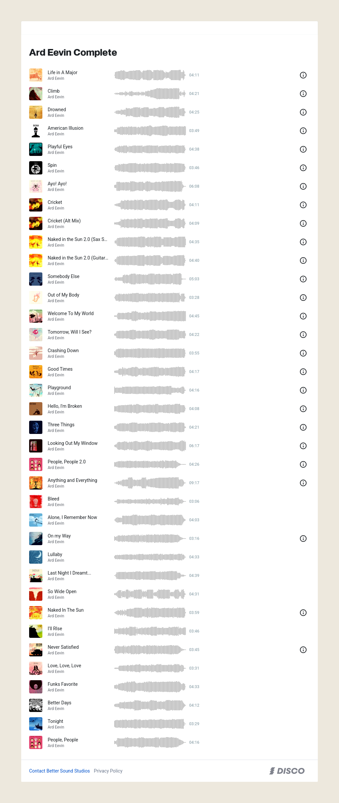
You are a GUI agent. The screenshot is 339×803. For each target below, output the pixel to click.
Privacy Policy (108, 771)
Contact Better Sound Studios (59, 771)
